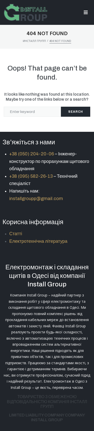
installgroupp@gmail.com (36, 198)
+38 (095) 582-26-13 (31, 176)
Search (75, 111)
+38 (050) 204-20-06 (31, 153)
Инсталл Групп (34, 41)
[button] (85, 12)
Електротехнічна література (38, 241)
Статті (15, 233)
